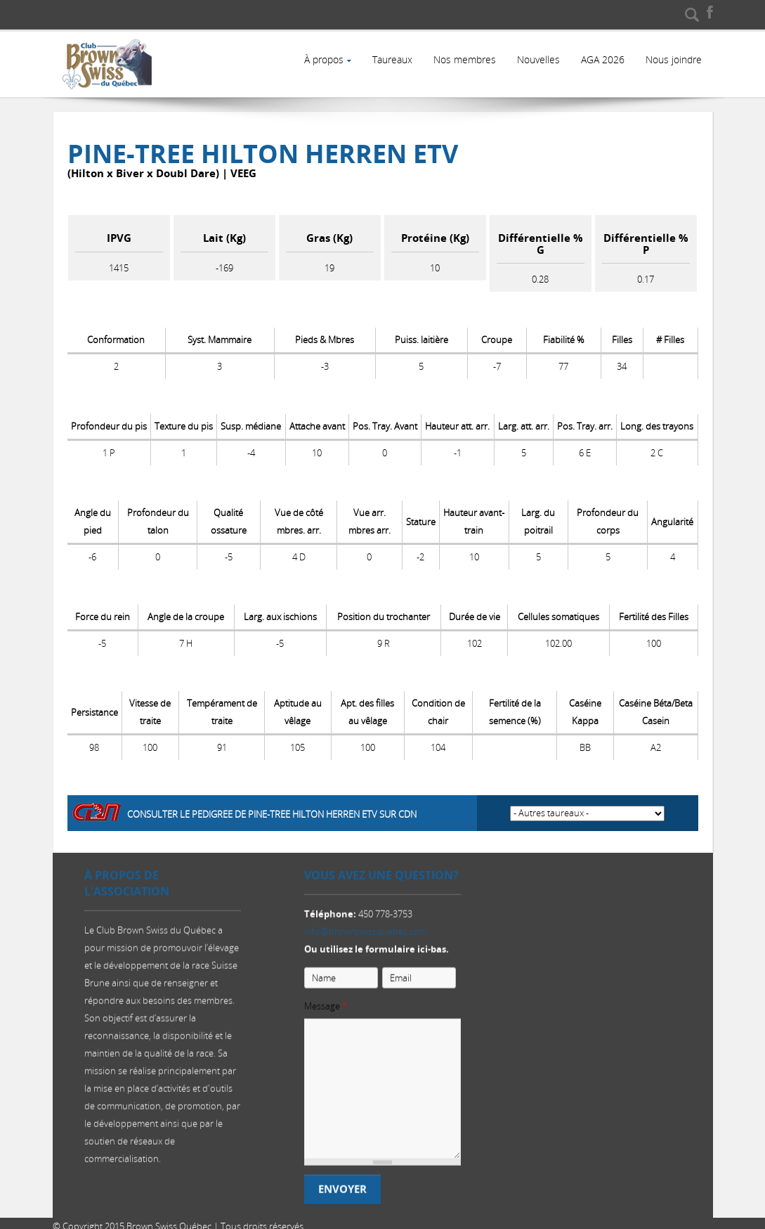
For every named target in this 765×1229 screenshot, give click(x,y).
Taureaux (389, 59)
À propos (319, 59)
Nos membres (462, 59)
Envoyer (342, 1189)
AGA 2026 (601, 59)
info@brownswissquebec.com (365, 931)
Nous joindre (673, 59)
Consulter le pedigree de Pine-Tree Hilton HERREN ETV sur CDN (272, 808)
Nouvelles (536, 59)
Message (325, 1006)
